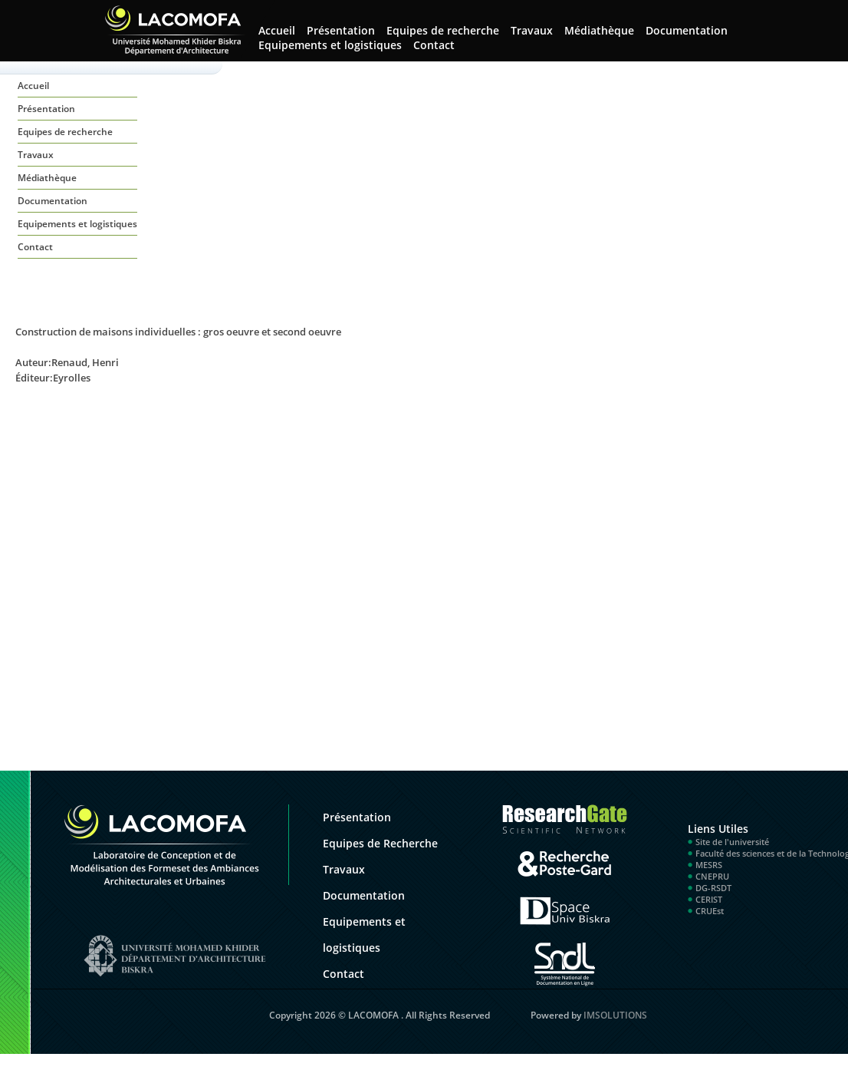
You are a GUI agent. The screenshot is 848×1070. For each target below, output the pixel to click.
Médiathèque (599, 30)
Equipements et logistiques (330, 45)
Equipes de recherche (442, 30)
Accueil (276, 30)
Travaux (532, 30)
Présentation (341, 30)
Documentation (687, 30)
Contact (434, 45)
